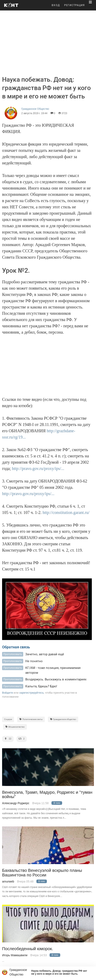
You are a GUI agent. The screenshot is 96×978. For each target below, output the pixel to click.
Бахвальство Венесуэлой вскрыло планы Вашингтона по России (42, 872)
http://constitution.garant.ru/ (65, 512)
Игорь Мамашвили (14, 955)
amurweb (8, 881)
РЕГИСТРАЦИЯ (74, 5)
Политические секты (31, 719)
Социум (8, 719)
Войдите (7, 692)
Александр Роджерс (15, 803)
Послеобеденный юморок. (27, 949)
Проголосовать (12, 654)
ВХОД (56, 5)
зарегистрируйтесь (31, 692)
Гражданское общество (63, 719)
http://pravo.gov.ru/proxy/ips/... (38, 468)
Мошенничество (15, 727)
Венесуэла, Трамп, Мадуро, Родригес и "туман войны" (47, 794)
